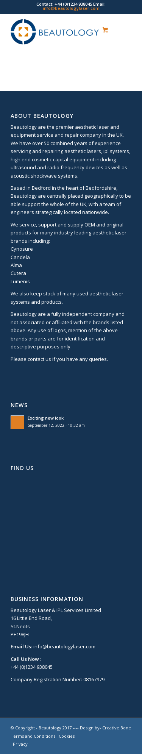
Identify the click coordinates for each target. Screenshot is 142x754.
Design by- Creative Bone (105, 728)
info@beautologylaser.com (71, 8)
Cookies (67, 736)
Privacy (20, 744)
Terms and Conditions (33, 736)
